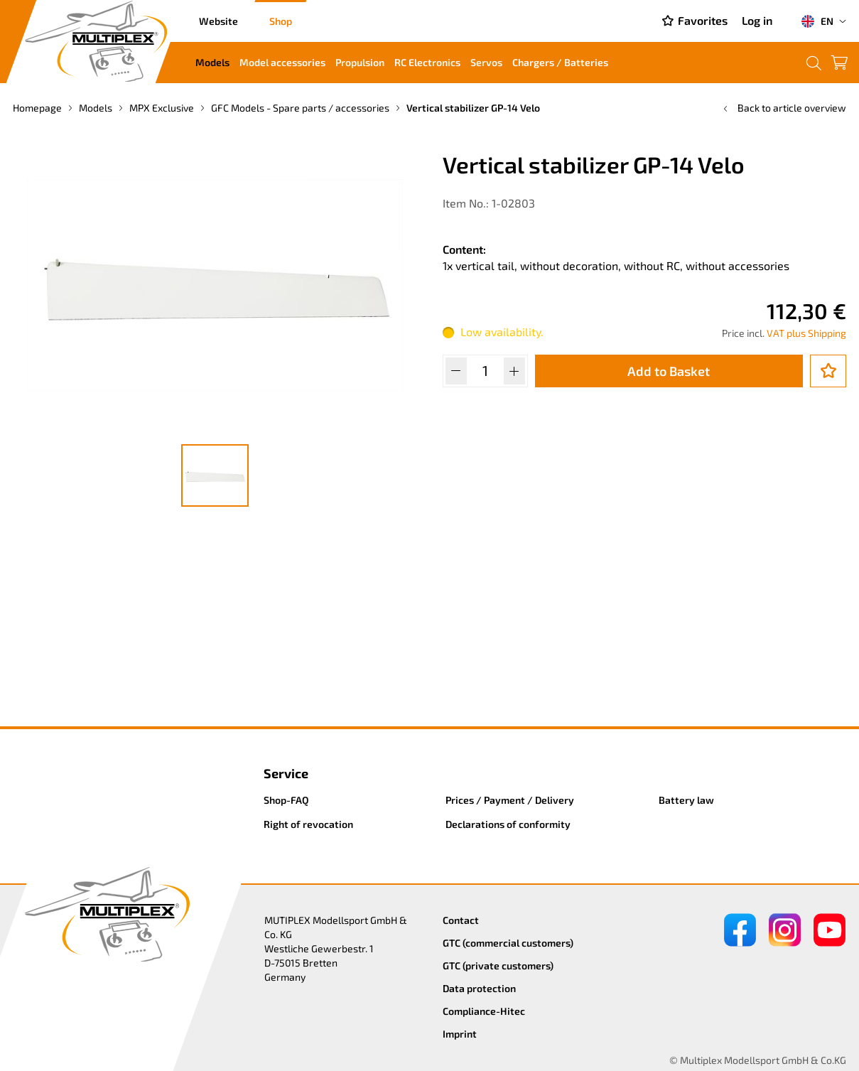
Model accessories (282, 62)
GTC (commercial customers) (508, 943)
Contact (461, 920)
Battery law (686, 800)
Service (286, 773)
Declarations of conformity (508, 824)
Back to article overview (783, 108)
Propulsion (359, 62)
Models (212, 62)
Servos (486, 62)
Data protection (479, 988)
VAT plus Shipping (806, 333)
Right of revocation (308, 824)
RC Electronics (427, 62)
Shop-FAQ (286, 800)
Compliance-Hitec (484, 1011)
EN (817, 21)
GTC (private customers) (498, 965)
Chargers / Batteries (560, 62)
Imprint (460, 1034)
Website (218, 21)
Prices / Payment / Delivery (509, 800)
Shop (280, 21)
